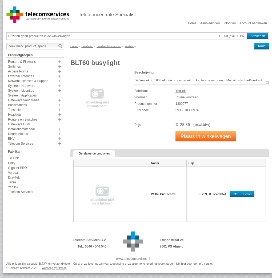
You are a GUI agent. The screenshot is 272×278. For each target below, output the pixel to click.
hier (183, 263)
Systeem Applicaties (22, 95)
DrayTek (14, 177)
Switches (14, 66)
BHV (11, 139)
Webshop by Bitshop (54, 268)
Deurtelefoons (18, 134)
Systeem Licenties (21, 90)
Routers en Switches (22, 119)
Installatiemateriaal (21, 129)
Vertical (13, 173)
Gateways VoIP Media (23, 100)
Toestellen (15, 110)
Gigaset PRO (17, 168)
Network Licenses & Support (28, 81)
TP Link (13, 158)
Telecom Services (20, 143)
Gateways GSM (19, 124)
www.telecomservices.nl (133, 259)
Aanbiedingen (210, 23)
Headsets (15, 115)
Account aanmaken (253, 23)
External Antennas (21, 76)
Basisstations (17, 105)
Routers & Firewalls (22, 62)
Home (192, 23)
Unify (11, 163)
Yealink (13, 187)
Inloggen (229, 23)
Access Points (18, 71)
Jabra (12, 182)
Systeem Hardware (21, 86)
